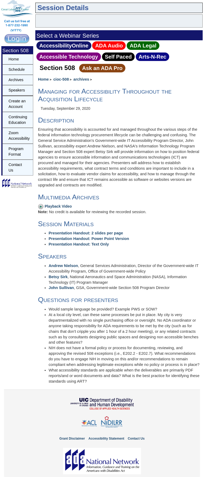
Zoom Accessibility (19, 136)
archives (81, 79)
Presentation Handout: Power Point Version (89, 239)
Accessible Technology (68, 57)
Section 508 (57, 67)
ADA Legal (143, 46)
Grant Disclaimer (72, 438)
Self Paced (118, 57)
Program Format (15, 151)
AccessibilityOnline (63, 46)
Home (43, 79)
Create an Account (17, 104)
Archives (15, 80)
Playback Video (55, 206)
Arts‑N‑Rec (152, 57)
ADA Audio (109, 46)
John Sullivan (61, 288)
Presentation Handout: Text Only (79, 244)
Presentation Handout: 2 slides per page (86, 233)
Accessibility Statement (106, 438)
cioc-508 (61, 79)
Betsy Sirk (58, 277)
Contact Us (15, 167)
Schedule (16, 69)
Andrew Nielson (63, 266)
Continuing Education (17, 120)
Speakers (16, 90)
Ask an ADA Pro (102, 68)
